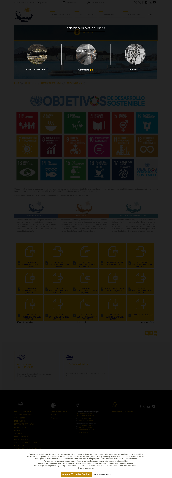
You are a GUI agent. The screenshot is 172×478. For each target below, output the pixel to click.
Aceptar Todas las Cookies (76, 474)
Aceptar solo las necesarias (102, 474)
